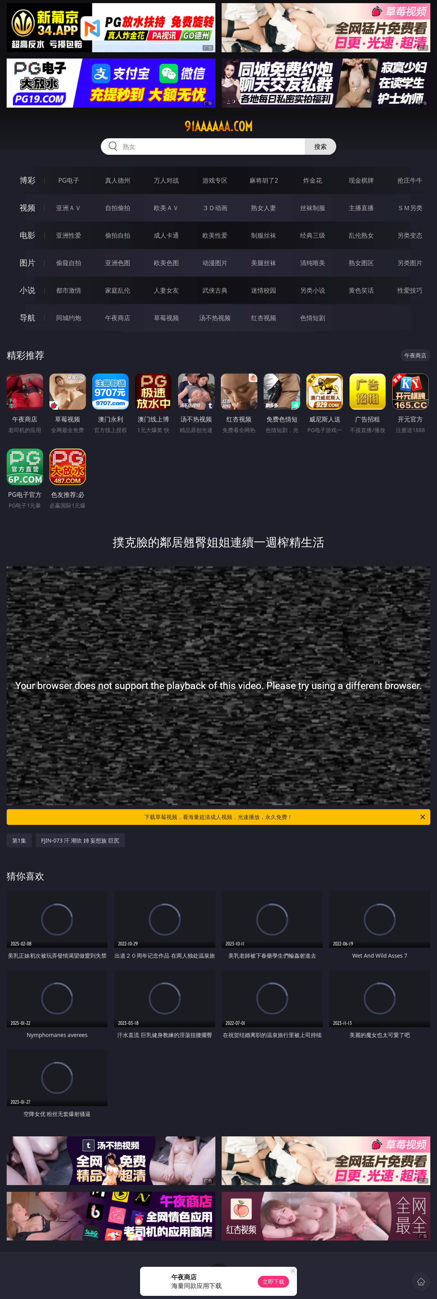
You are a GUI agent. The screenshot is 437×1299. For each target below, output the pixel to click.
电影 (27, 235)
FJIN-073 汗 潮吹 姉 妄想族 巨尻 (80, 840)
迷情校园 (263, 290)
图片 (27, 262)
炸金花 (312, 180)
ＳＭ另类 (409, 207)
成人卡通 (166, 235)
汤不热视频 (215, 317)
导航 (27, 317)
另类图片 (409, 262)
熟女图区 (361, 262)
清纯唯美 (312, 262)
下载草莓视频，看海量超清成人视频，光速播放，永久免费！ (285, 817)
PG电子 (68, 180)
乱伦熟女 (361, 235)
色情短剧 (312, 317)
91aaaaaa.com (218, 126)
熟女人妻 (263, 207)
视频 (27, 207)
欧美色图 (166, 262)
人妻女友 (166, 290)
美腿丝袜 (263, 262)
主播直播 (361, 207)
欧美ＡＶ (166, 207)
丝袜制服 (312, 207)
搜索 (320, 146)
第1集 (19, 840)
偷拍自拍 (117, 235)
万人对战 (166, 180)
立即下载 (273, 1281)
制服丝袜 (263, 235)
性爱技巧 (409, 290)
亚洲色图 (117, 262)
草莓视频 (166, 317)
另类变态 (409, 235)
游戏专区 (215, 180)
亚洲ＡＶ (68, 207)
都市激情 (68, 290)
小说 (27, 290)
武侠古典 (215, 290)
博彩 (27, 180)
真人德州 (117, 180)
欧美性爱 (215, 235)
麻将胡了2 (263, 180)
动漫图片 (215, 262)
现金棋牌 (361, 180)
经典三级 (312, 235)
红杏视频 (263, 317)
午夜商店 (117, 317)
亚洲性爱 (68, 235)
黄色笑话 (361, 290)
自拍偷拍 (117, 207)
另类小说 (312, 290)
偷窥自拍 (68, 262)
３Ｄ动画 (215, 207)
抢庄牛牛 (409, 180)
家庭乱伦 (117, 290)
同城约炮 (68, 317)
